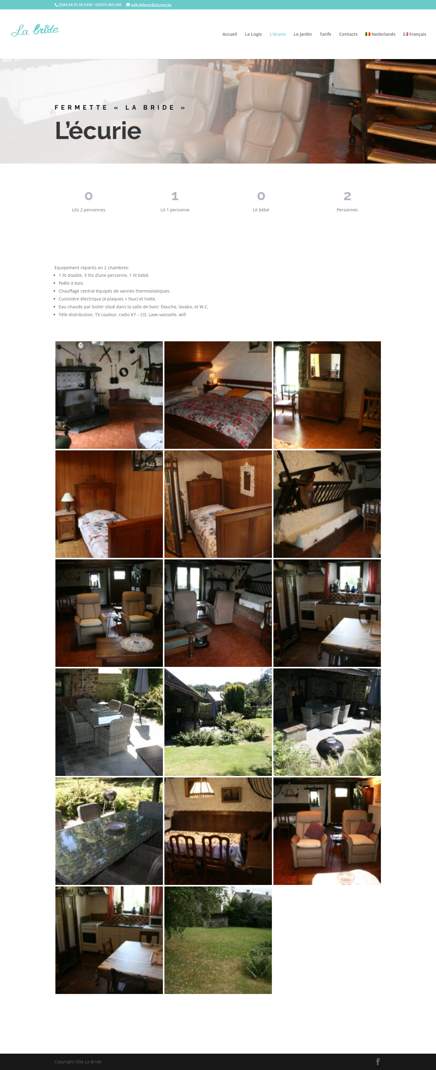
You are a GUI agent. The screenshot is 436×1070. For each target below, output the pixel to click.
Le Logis (253, 34)
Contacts (348, 34)
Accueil (230, 34)
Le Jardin (303, 34)
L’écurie (278, 34)
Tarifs (325, 34)
